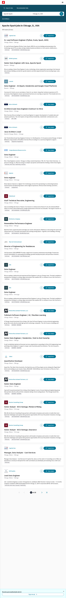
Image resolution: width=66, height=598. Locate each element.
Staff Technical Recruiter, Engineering (19, 200)
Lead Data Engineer (12, 475)
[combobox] (14, 14)
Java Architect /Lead (12, 132)
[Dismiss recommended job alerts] (64, 591)
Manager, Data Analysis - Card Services (19, 452)
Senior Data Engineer (12, 384)
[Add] (41, 35)
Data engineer (9, 177)
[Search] (61, 14)
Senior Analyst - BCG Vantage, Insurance (20, 430)
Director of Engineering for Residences (19, 246)
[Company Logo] (6, 36)
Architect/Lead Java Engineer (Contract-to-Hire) (23, 109)
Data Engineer (10, 154)
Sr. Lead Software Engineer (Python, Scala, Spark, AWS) (26, 40)
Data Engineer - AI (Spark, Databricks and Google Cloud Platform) (30, 86)
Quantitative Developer (13, 361)
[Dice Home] (3, 2)
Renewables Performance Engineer (18, 223)
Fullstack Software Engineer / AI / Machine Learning (25, 315)
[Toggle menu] (62, 2)
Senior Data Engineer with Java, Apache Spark (22, 63)
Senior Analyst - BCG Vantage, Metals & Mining (22, 407)
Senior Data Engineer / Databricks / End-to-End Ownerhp (27, 338)
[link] (19, 492)
